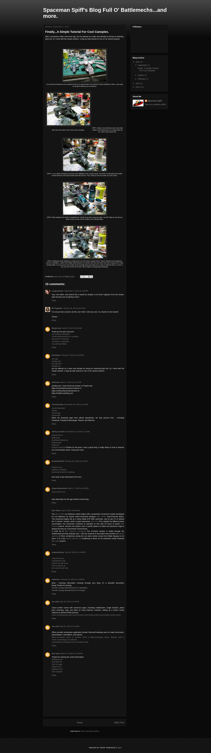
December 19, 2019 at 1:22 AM (78, 432)
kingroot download (59, 447)
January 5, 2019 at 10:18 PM (72, 355)
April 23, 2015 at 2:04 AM (72, 328)
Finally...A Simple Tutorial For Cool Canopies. (147, 69)
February (142, 79)
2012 (138, 87)
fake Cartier (101, 517)
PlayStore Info (57, 659)
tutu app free (56, 364)
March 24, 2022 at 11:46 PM (71, 653)
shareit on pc (57, 467)
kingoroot (55, 445)
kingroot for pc (57, 435)
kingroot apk (56, 442)
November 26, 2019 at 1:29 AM (76, 404)
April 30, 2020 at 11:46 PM (75, 552)
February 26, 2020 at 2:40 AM (76, 461)
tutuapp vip (56, 366)
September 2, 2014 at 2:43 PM (76, 291)
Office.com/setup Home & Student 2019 (69, 637)
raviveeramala (57, 404)
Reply (54, 300)
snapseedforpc (58, 552)
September (142, 65)
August (141, 75)
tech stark (56, 653)
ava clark (55, 602)
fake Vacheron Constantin (75, 531)
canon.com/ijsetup (59, 615)
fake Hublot (59, 514)
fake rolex (55, 541)
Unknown (56, 382)
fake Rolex (56, 510)
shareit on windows (59, 470)
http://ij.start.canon (97, 615)
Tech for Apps (57, 664)
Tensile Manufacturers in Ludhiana (65, 336)
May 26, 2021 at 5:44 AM (69, 602)
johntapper (56, 355)
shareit (54, 410)
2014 (138, 62)
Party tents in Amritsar (60, 339)
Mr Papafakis (57, 308)
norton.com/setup (58, 640)
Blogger (119, 748)
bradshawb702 (58, 461)
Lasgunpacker (58, 291)
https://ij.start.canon (113, 615)
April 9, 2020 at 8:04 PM (70, 510)
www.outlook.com (58, 492)
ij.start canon (72, 615)
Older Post (119, 722)
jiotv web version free (60, 568)
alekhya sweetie (58, 432)
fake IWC (94, 521)
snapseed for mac (59, 561)
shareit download (58, 408)
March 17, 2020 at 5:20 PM (78, 488)
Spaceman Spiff (155, 101)
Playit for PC (56, 667)
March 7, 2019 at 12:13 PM (70, 382)
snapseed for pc (58, 558)
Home (79, 722)
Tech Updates (57, 672)
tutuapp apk (56, 361)
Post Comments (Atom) (90, 731)
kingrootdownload (59, 488)
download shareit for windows (63, 472)
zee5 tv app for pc (59, 566)
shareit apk (56, 415)
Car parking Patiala (59, 344)
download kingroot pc (60, 440)
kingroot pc (56, 438)
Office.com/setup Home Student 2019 (106, 637)
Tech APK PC (57, 662)
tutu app (55, 359)
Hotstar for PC (57, 669)
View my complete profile (155, 104)
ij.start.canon (84, 615)
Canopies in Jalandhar (60, 341)
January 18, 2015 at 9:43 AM (74, 308)
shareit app (56, 413)
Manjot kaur (56, 328)
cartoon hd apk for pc (60, 563)
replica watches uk (73, 538)
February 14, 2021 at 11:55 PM (72, 579)
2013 (138, 83)
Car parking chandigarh (61, 334)
